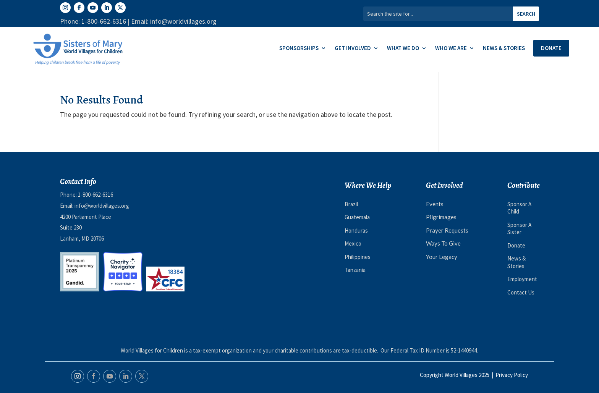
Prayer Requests (447, 230)
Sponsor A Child (519, 208)
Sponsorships (299, 48)
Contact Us (520, 292)
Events (435, 204)
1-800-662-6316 (95, 194)
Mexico (353, 243)
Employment (522, 279)
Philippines (358, 256)
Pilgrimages (441, 216)
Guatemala (357, 217)
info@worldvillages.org (101, 205)
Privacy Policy (511, 374)
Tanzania (355, 269)
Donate (551, 48)
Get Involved (353, 48)
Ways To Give (443, 243)
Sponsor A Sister (519, 228)
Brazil (351, 204)
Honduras (356, 230)
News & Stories (504, 48)
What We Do (403, 48)
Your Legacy (441, 256)
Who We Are (451, 48)
